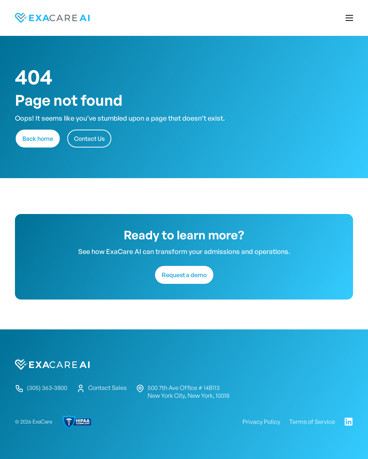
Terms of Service (312, 421)
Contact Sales (101, 388)
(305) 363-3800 (41, 388)
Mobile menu (349, 18)
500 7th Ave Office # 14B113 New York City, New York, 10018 (182, 391)
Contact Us (89, 138)
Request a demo (184, 275)
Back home (37, 138)
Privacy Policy (261, 421)
